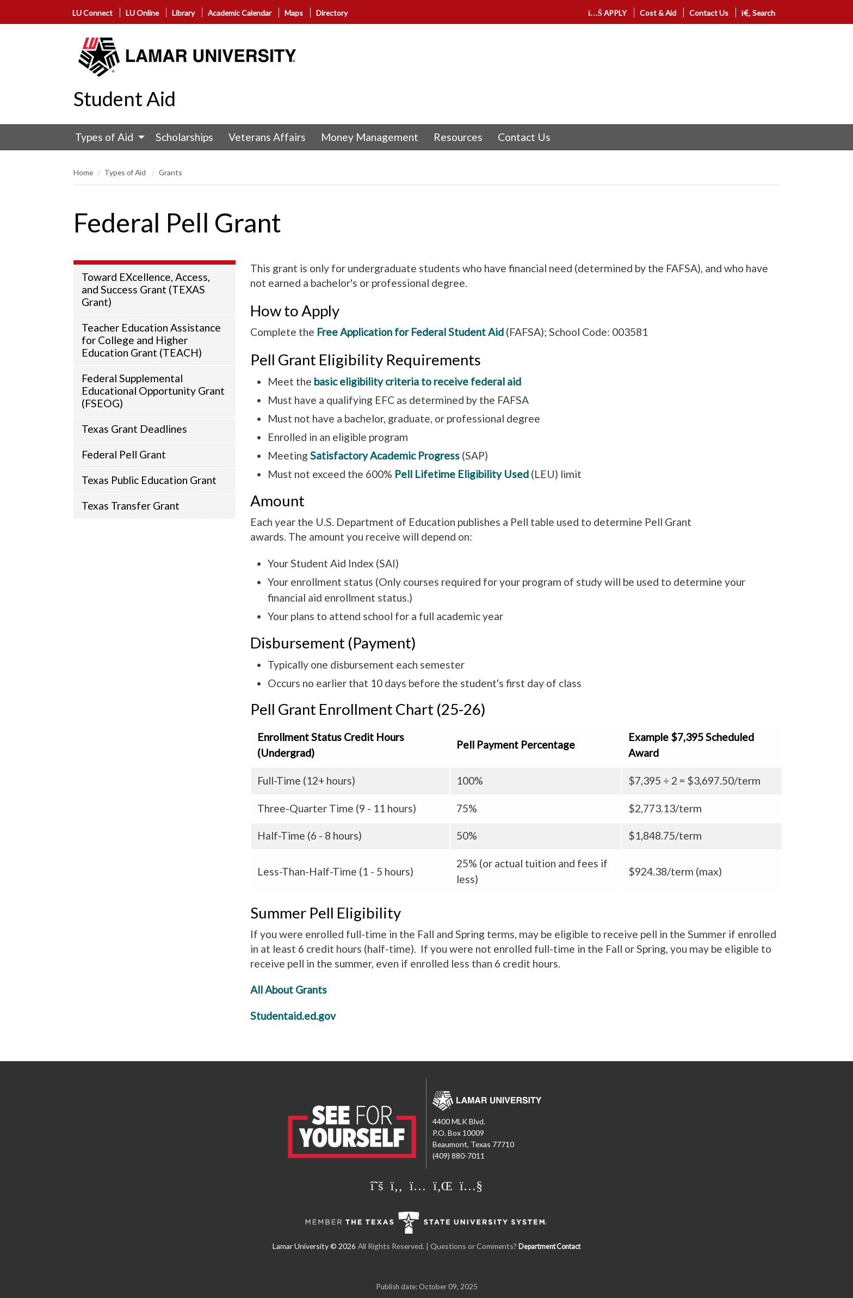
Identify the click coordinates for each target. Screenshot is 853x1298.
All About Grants (288, 989)
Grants (170, 172)
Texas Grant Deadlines (134, 429)
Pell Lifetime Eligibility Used (461, 474)
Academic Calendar (239, 12)
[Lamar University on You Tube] (471, 1185)
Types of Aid (104, 137)
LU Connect (92, 12)
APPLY (607, 12)
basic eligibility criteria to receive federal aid (417, 381)
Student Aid (124, 99)
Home (83, 172)
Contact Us (708, 12)
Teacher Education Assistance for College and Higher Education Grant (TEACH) (151, 340)
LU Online (142, 12)
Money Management (369, 137)
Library (183, 12)
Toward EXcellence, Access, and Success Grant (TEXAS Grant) (146, 289)
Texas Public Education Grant (149, 480)
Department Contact (549, 1246)
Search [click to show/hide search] (758, 12)
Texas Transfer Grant (131, 505)
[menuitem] (107, 137)
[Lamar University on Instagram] (417, 1185)
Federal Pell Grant (124, 454)
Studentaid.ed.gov (293, 1015)
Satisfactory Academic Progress (385, 455)
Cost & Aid (658, 12)
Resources (458, 137)
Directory (332, 12)
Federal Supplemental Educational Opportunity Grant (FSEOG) (153, 390)
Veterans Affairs (267, 137)
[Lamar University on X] (377, 1185)
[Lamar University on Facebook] (396, 1185)
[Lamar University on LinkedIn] (443, 1185)
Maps (294, 12)
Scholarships (184, 137)
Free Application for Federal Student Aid (410, 332)
